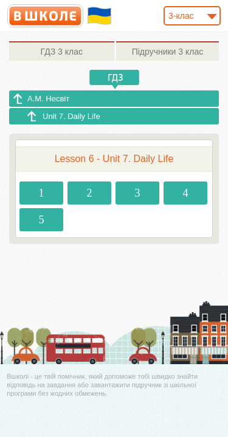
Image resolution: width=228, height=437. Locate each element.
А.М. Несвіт (48, 98)
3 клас (62, 51)
